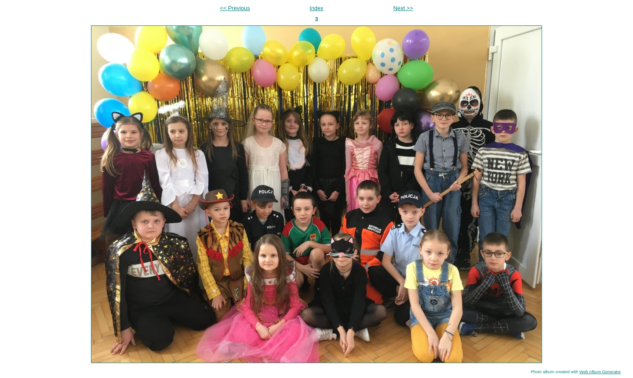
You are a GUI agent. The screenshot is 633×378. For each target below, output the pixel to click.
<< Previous (235, 8)
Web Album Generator (600, 371)
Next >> (403, 8)
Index (316, 8)
